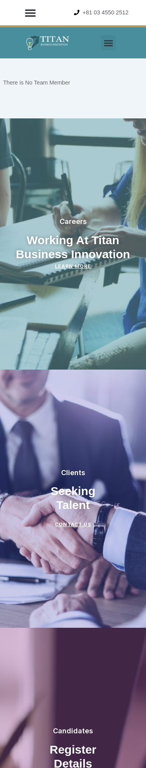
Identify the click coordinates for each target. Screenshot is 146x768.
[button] (30, 12)
